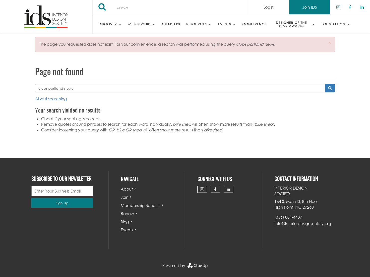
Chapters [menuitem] (171, 24)
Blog (125, 221)
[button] (329, 42)
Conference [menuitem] (254, 24)
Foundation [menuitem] (333, 24)
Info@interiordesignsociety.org (302, 223)
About (127, 189)
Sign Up (62, 203)
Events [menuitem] (224, 24)
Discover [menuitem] (108, 24)
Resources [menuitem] (196, 24)
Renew (127, 213)
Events (127, 229)
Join (124, 197)
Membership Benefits (140, 205)
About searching (51, 98)
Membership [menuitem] (139, 24)
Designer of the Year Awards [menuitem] (291, 24)
